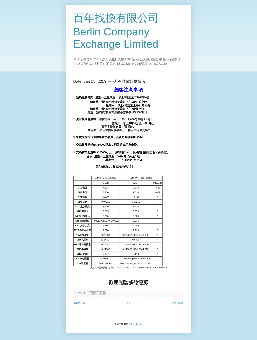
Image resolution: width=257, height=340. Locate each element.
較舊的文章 (177, 303)
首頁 (128, 303)
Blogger (138, 324)
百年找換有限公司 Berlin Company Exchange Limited (116, 31)
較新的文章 (79, 303)
